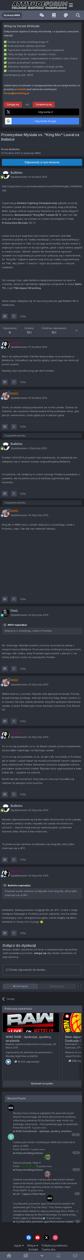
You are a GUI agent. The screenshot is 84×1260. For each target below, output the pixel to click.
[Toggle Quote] (5, 624)
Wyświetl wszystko (42, 1083)
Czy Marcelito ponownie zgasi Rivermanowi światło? (43, 1221)
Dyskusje (47, 1044)
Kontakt (33, 1249)
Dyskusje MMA (32, 153)
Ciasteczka (48, 1249)
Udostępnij (20, 986)
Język (19, 1245)
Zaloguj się (13, 104)
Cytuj (23, 316)
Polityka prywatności (54, 1245)
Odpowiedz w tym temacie (42, 162)
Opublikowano (29, 176)
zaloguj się (40, 953)
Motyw (32, 1245)
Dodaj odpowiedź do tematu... (26, 969)
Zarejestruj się (44, 104)
